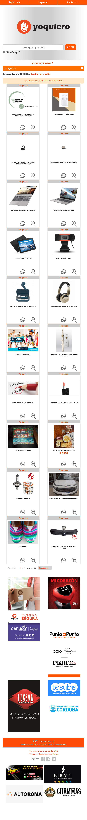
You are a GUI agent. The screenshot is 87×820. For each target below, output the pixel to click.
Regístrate (14, 2)
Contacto (72, 2)
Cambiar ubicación (40, 74)
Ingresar (43, 2)
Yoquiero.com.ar (47, 741)
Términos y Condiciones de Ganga (43, 754)
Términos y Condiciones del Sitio (43, 750)
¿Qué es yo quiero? (42, 62)
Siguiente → (45, 567)
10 (35, 568)
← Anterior (10, 567)
